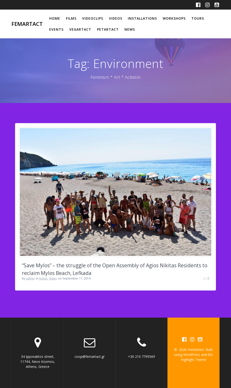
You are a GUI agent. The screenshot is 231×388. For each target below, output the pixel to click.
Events (56, 29)
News (129, 29)
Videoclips (92, 18)
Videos (115, 18)
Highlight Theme (193, 359)
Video (53, 278)
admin (30, 278)
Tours (197, 18)
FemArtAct (27, 24)
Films (71, 18)
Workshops (174, 18)
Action (43, 278)
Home (54, 18)
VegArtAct (80, 29)
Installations (142, 18)
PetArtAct (108, 29)
